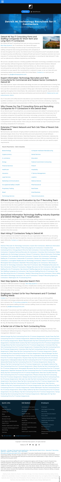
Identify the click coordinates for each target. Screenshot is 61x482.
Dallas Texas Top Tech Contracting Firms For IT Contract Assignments (31, 351)
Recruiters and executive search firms (11, 453)
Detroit (4, 476)
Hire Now (25, 11)
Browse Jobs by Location (28, 416)
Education (34, 158)
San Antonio (47, 478)
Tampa (40, 480)
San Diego (54, 478)
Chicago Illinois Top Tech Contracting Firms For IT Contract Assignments (22, 345)
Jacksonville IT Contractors (25, 258)
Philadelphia (22, 478)
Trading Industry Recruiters (48, 418)
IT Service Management (38, 173)
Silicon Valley (29, 480)
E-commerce (6, 158)
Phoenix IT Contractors (19, 267)
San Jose (18, 480)
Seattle (23, 480)
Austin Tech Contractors (37, 245)
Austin (9, 474)
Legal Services (6, 177)
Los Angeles (44, 476)
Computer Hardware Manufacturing (42, 150)
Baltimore (14, 474)
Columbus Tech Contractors (46, 252)
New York (16, 478)
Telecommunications (37, 196)
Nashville (4, 478)
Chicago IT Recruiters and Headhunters (18, 450)
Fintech (33, 165)
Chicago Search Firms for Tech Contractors (26, 250)
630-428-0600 (7, 435)
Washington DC (46, 480)
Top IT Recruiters (22, 451)
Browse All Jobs (6, 418)
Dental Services (36, 154)
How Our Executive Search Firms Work (48, 414)
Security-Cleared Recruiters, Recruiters (29, 428)
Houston (17, 476)
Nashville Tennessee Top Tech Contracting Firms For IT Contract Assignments (33, 370)
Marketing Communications (10, 181)
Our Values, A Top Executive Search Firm (9, 422)
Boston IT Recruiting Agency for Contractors (29, 247)
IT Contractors (45, 429)
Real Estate (34, 188)
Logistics (34, 177)
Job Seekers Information (28, 407)
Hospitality (34, 169)
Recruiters (3, 450)
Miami (50, 476)
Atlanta (5, 474)
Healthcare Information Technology (47, 421)
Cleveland (41, 474)
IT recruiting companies (20, 302)
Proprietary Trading (8, 188)
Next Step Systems (6, 45)
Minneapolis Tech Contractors (10, 262)
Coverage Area (6, 416)
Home (16, 27)
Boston (19, 474)
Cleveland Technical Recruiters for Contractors (23, 252)
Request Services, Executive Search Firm (48, 432)
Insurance (5, 173)
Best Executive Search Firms (37, 450)
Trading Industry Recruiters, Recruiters (29, 419)
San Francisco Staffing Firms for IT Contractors (41, 271)
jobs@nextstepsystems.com (18, 74)
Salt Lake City (39, 478)
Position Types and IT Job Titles (10, 425)
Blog (3, 414)
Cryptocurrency (7, 154)
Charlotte (24, 474)
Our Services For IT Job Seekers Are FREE (30, 410)
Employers (44, 407)
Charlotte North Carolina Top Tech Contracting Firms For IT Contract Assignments (34, 342)
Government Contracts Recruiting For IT (47, 425)
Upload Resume (35, 11)
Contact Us (5, 411)
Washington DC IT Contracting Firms (20, 277)
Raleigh (34, 478)
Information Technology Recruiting (47, 410)
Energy (4, 162)
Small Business (35, 192)
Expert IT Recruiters (12, 451)
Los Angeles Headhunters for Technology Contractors (25, 260)
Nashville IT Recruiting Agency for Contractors (34, 262)
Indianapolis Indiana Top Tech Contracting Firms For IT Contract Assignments (33, 360)
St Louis (35, 480)
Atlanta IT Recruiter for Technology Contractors (15, 245)
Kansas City (38, 476)
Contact (3, 298)
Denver (56, 474)
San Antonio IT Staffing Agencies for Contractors (35, 269)
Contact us (40, 72)
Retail (4, 192)
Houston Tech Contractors (41, 256)
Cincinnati (35, 474)
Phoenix (29, 478)
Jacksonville (31, 476)
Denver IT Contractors (33, 254)
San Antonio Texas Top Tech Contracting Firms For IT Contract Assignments (32, 381)
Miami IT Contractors (48, 260)
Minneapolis (55, 476)
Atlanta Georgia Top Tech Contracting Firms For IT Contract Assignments (23, 336)
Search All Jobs (26, 413)
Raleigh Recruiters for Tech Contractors (39, 267)
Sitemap (4, 432)
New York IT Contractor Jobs (32, 265)
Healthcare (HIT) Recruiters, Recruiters (29, 423)
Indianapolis (23, 476)
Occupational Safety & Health (11, 184)
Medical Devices (36, 181)
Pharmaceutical (36, 184)
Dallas (52, 474)
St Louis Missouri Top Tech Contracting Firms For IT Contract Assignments (32, 391)
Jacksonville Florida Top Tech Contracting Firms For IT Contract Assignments (24, 362)
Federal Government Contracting (41, 162)
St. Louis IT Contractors (31, 275)
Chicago (29, 474)
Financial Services (7, 165)
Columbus (47, 474)
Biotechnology (6, 150)
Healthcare (5, 169)
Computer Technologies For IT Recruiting (10, 429)
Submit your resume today (29, 431)
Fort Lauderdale (10, 476)
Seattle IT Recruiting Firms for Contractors (38, 273)
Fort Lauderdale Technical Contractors (20, 256)
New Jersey (10, 478)
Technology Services (8, 196)
